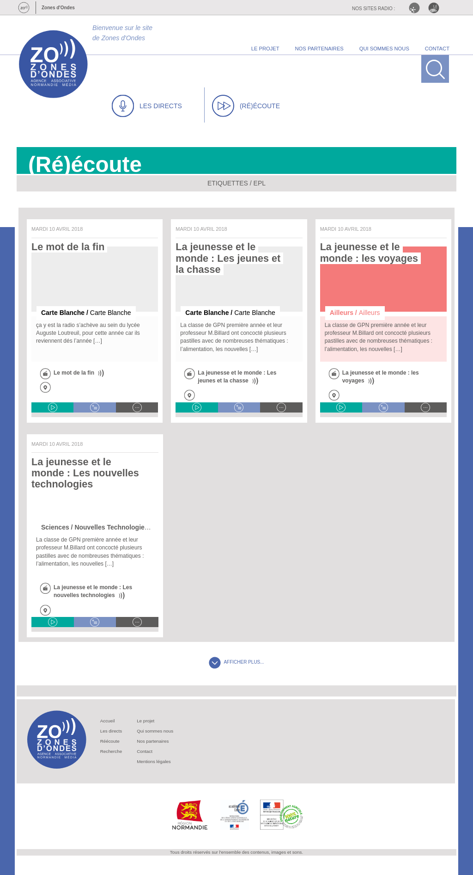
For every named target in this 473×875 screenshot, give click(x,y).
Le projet (145, 720)
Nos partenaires (153, 741)
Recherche (111, 751)
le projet (265, 48)
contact (437, 48)
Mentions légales (154, 761)
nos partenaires (319, 48)
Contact (144, 751)
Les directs (111, 730)
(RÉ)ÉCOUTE (246, 106)
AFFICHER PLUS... (236, 662)
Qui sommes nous (155, 730)
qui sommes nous (384, 48)
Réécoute (110, 741)
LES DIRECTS (147, 106)
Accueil (107, 720)
